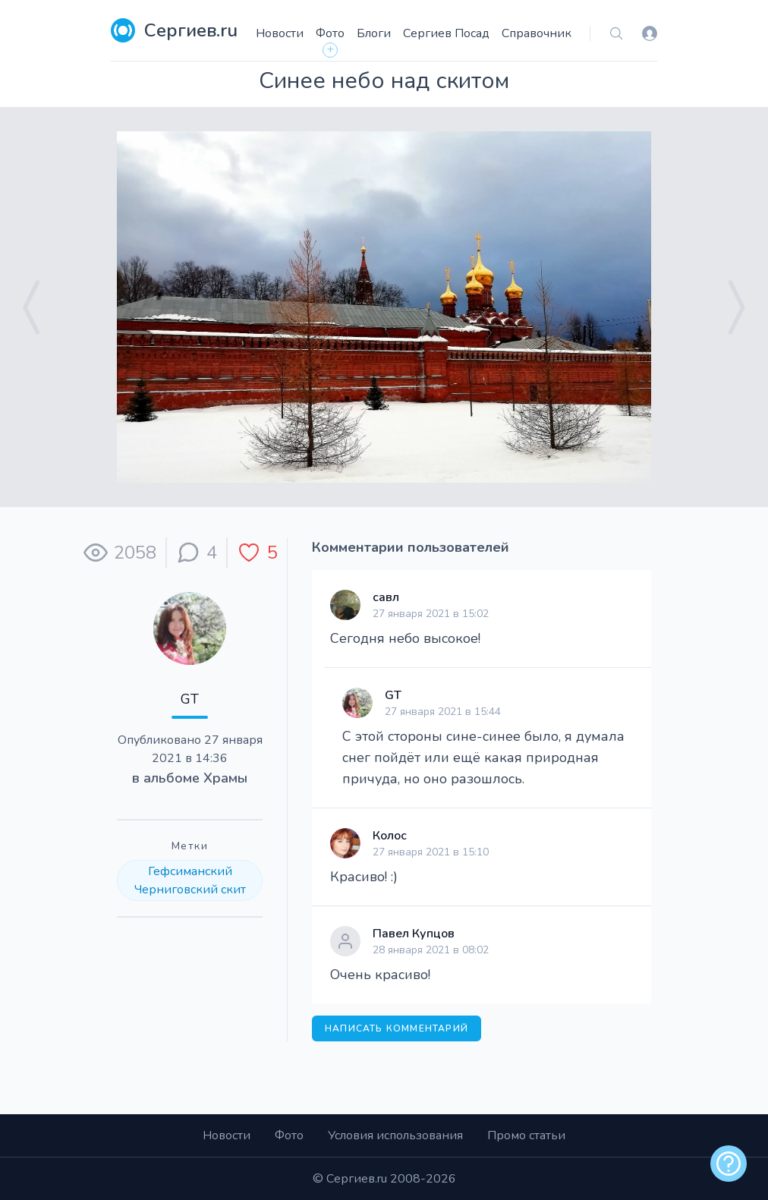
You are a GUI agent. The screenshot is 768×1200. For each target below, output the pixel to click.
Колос (390, 835)
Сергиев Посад (446, 33)
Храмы (225, 778)
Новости (280, 33)
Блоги (374, 33)
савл (386, 597)
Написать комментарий (396, 1028)
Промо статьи (526, 1135)
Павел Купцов (414, 933)
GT (190, 699)
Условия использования (395, 1135)
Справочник (536, 33)
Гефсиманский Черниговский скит (190, 880)
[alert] (728, 1163)
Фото (330, 33)
